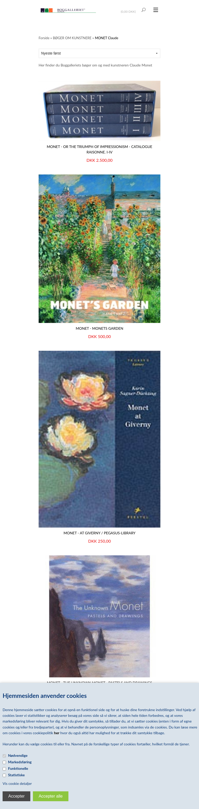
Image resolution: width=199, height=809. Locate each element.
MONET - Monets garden (99, 328)
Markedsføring (20, 762)
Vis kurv (129, 8)
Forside (44, 38)
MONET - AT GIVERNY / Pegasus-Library (99, 533)
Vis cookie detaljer (17, 783)
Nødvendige (17, 755)
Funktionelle (18, 768)
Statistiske (16, 775)
